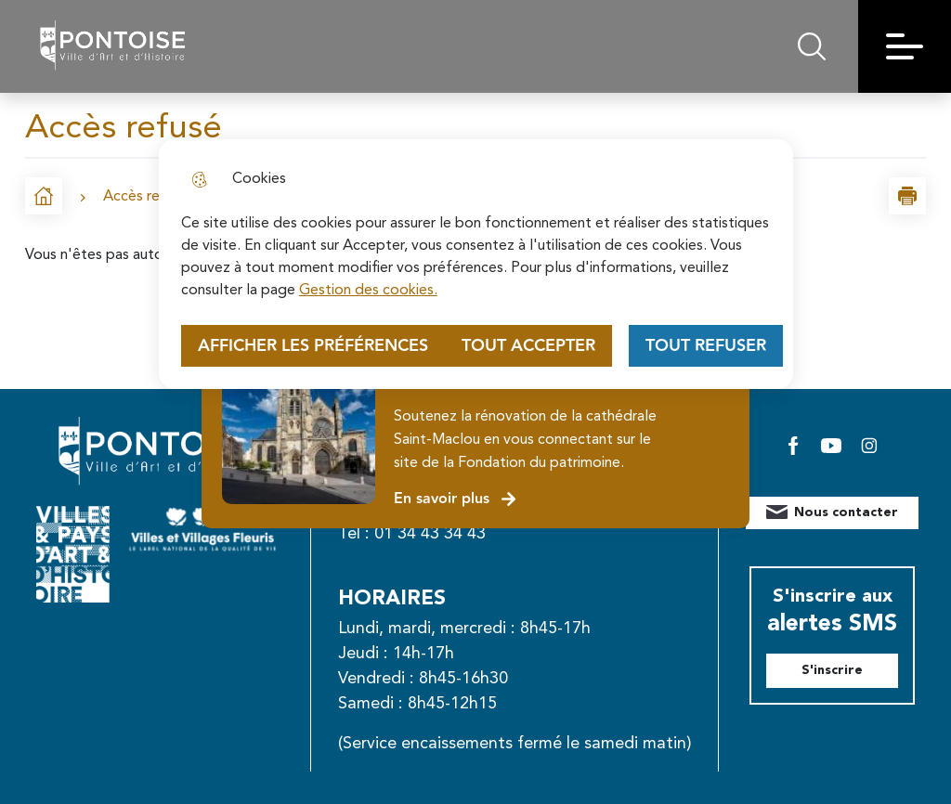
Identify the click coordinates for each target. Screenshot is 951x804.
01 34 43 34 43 (430, 533)
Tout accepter (528, 345)
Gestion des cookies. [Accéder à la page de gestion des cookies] (368, 290)
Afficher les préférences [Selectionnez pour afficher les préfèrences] (313, 345)
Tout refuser (705, 345)
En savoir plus (455, 499)
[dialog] (476, 264)
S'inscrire (832, 670)
